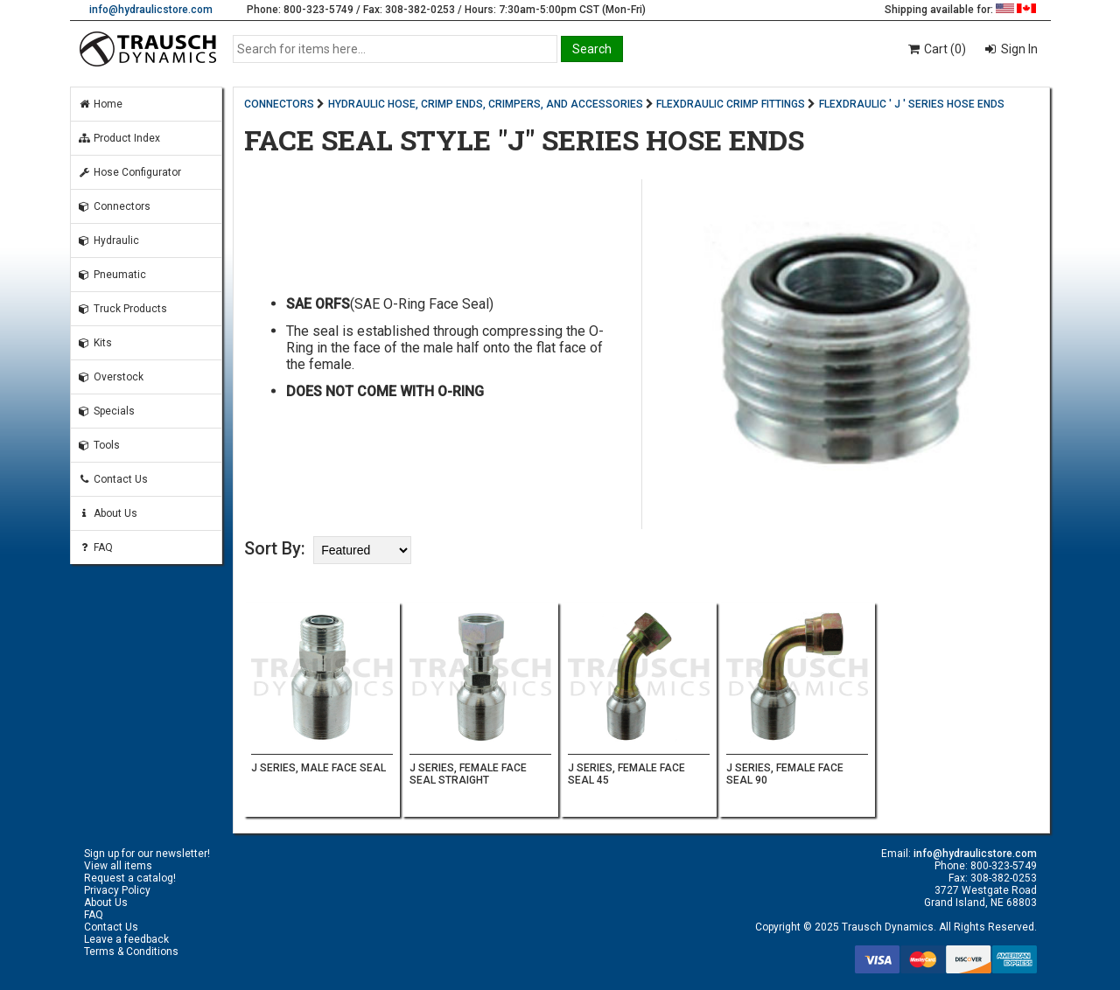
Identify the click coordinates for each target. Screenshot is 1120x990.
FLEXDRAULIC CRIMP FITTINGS (730, 104)
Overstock (111, 377)
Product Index (119, 138)
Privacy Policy (117, 890)
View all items (118, 866)
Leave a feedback (126, 939)
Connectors (114, 206)
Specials (106, 411)
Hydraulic (108, 240)
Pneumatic (112, 274)
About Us (107, 513)
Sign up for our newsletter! (147, 853)
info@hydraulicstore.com (151, 9)
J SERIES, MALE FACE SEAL (318, 768)
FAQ (95, 547)
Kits (95, 343)
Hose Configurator (129, 172)
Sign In (1018, 49)
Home (100, 104)
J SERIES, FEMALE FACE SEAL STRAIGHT (468, 774)
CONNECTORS (279, 104)
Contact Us (113, 479)
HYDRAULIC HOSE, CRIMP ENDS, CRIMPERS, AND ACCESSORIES (485, 104)
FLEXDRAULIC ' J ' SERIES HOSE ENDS (911, 104)
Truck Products (122, 309)
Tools (99, 445)
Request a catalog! (130, 878)
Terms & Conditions (131, 951)
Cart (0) (936, 49)
